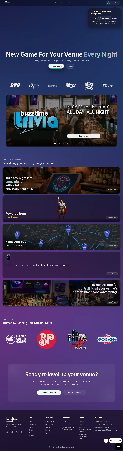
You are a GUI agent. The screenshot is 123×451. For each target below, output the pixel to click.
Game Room (49, 421)
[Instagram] (7, 432)
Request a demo (56, 66)
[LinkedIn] (22, 432)
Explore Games (74, 394)
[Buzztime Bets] (70, 85)
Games (57, 3)
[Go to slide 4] (63, 143)
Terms (81, 424)
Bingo (31, 430)
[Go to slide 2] (57, 143)
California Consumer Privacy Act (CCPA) (85, 429)
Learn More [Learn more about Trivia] (83, 136)
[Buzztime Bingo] (52, 85)
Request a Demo (49, 394)
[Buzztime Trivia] (15, 85)
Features (64, 3)
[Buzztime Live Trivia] (34, 85)
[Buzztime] (6, 2)
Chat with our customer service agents (84, 436)
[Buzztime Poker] (89, 85)
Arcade (31, 436)
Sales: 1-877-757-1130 (102, 421)
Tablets (47, 427)
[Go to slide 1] (55, 143)
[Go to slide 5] (65, 143)
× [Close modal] (118, 10)
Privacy (81, 421)
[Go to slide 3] (60, 143)
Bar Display (49, 424)
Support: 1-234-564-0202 (103, 424)
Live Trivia (32, 424)
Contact (71, 3)
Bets (30, 433)
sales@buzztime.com (102, 427)
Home (51, 3)
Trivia (31, 421)
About (64, 421)
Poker (31, 427)
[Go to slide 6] (68, 143)
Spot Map (48, 433)
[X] (17, 432)
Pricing (70, 66)
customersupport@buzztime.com (106, 430)
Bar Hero (48, 430)
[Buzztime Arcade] (107, 85)
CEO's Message (67, 424)
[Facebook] (12, 432)
